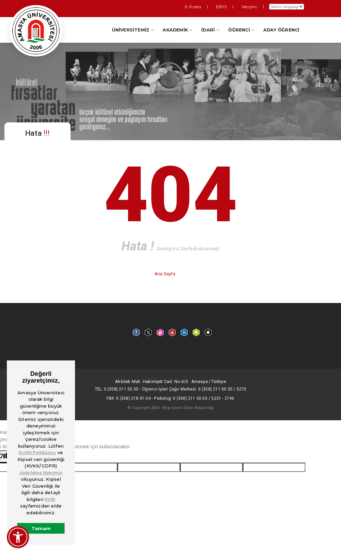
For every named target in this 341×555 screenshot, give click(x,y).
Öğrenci (241, 29)
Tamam (41, 528)
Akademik (177, 29)
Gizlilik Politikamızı (37, 452)
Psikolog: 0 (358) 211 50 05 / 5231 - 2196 (194, 398)
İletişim (252, 6)
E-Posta (210, 6)
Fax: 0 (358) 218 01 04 (128, 398)
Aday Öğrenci (281, 29)
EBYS (231, 6)
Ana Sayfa (165, 273)
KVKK (50, 499)
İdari (210, 29)
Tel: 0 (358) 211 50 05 (116, 389)
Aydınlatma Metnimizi (41, 473)
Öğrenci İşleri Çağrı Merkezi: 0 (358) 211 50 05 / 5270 (194, 389)
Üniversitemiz (133, 29)
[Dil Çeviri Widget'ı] (286, 7)
